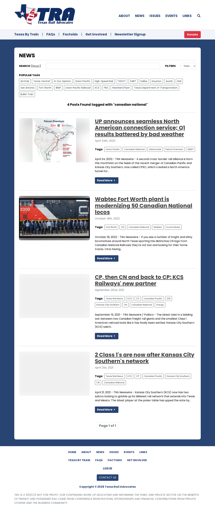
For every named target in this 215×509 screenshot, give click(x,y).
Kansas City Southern (107, 304)
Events (171, 16)
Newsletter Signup (130, 34)
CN (122, 227)
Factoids (70, 34)
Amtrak (24, 81)
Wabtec (158, 227)
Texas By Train (26, 34)
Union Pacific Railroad (78, 87)
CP (137, 298)
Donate (192, 34)
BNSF (58, 87)
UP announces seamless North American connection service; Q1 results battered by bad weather (140, 127)
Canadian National (134, 149)
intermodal (155, 149)
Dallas (143, 81)
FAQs (50, 34)
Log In (107, 468)
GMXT (190, 149)
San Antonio (27, 87)
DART (133, 81)
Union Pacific (82, 81)
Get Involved (96, 34)
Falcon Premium (174, 149)
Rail (179, 81)
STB (168, 298)
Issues (154, 16)
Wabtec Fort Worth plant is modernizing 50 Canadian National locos (143, 205)
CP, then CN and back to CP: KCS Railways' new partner (139, 280)
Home (72, 452)
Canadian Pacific (153, 298)
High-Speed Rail (104, 81)
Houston (156, 81)
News (139, 16)
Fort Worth (45, 87)
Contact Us (107, 477)
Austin (169, 81)
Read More (106, 180)
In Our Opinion (62, 81)
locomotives (173, 227)
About (124, 16)
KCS (97, 87)
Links (187, 16)
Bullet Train (26, 94)
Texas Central (41, 81)
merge (160, 304)
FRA (106, 87)
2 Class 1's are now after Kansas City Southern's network (144, 358)
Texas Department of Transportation (156, 87)
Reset (36, 66)
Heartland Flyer (121, 87)
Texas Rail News (114, 298)
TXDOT (121, 81)
